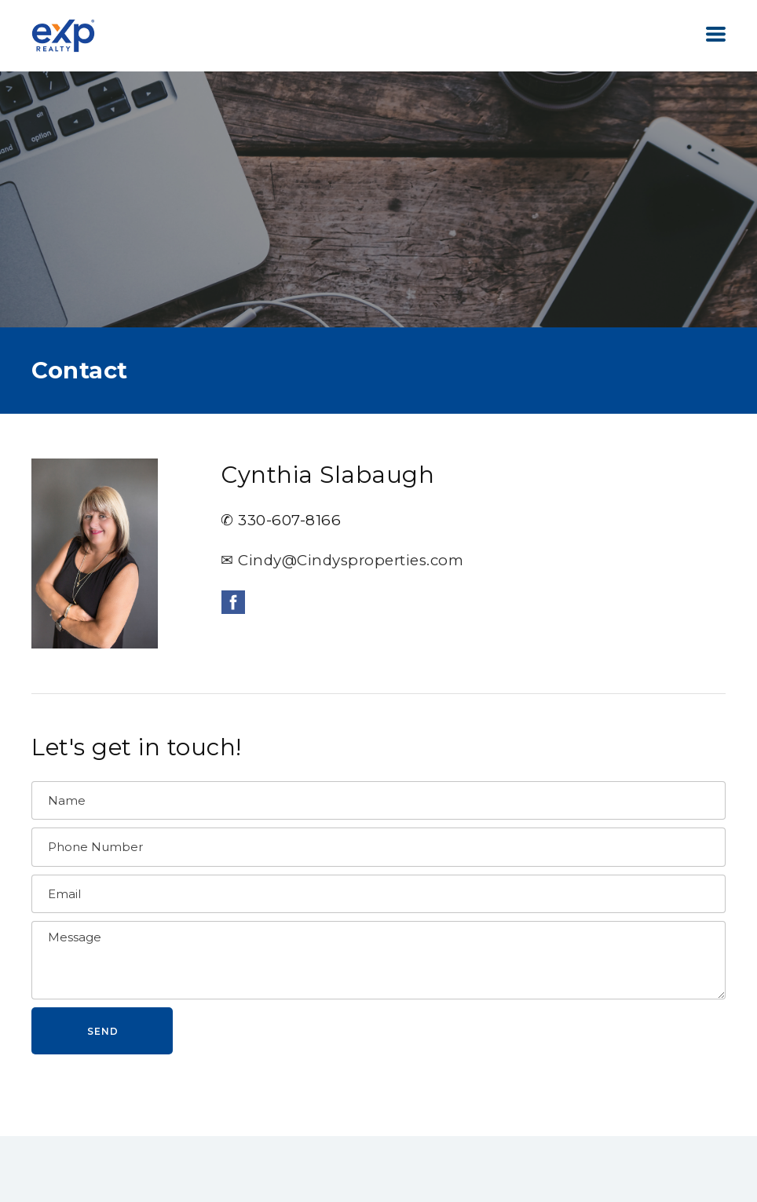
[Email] (378, 894)
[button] (716, 34)
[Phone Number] (378, 847)
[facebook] (233, 602)
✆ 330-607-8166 (281, 520)
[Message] (378, 960)
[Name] (378, 800)
